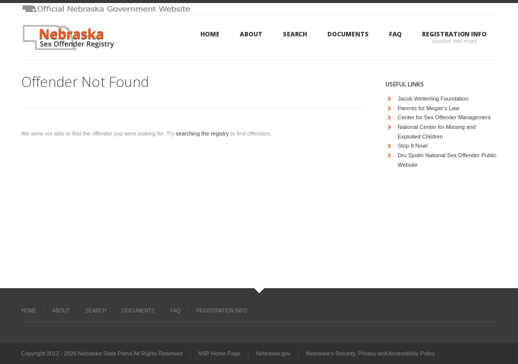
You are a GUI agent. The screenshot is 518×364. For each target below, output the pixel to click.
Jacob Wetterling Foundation (433, 99)
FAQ (395, 34)
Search (295, 34)
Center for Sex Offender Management (444, 117)
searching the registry (202, 133)
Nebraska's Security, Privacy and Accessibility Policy (370, 353)
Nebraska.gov (273, 353)
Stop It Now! (413, 146)
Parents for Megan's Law (428, 108)
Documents (347, 34)
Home (210, 34)
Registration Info (454, 34)
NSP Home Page (219, 353)
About (251, 34)
